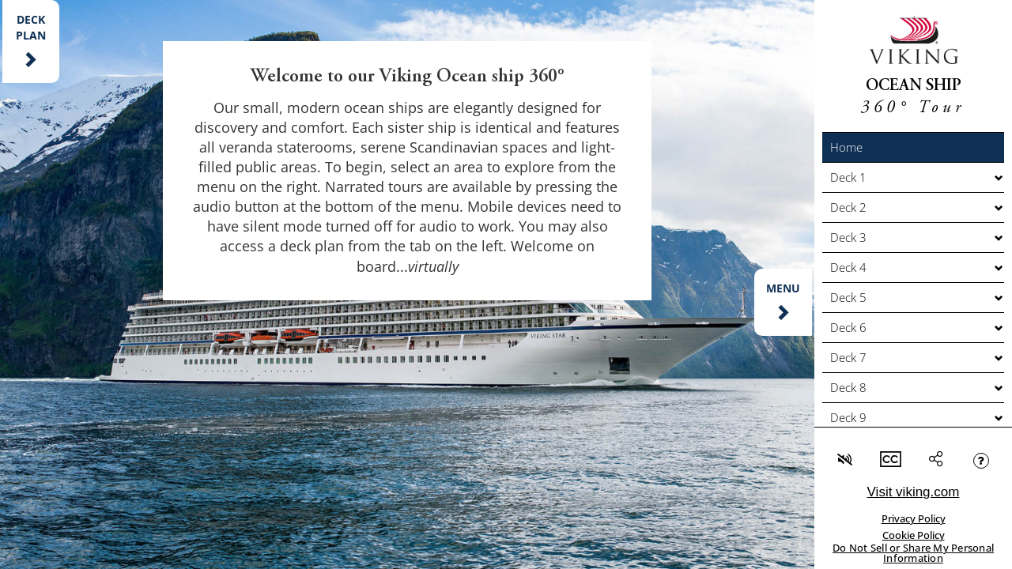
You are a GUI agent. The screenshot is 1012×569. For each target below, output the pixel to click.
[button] (913, 147)
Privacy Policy (914, 518)
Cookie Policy (913, 535)
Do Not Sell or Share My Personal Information (913, 553)
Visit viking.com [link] (913, 491)
